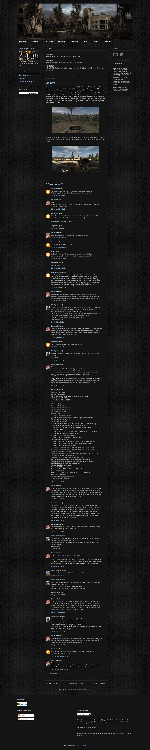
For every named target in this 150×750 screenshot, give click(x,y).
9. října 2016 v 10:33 (57, 575)
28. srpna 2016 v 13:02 (58, 228)
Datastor (54, 200)
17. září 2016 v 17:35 (57, 360)
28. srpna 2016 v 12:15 (58, 196)
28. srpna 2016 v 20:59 (58, 259)
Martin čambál (56, 535)
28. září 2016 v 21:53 (57, 481)
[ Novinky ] (22, 41)
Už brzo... (52, 82)
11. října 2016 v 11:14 (58, 595)
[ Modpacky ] (73, 41)
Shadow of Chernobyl (25, 82)
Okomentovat (53, 674)
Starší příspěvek (99, 683)
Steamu (79, 735)
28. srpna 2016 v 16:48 (58, 247)
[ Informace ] (35, 41)
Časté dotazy (124, 75)
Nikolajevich (55, 305)
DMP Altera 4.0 (57, 68)
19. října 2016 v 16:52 (58, 631)
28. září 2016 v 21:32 (57, 385)
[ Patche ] (61, 41)
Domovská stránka (76, 683)
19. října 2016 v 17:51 (58, 645)
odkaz (125, 91)
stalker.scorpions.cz (119, 733)
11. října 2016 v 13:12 (58, 612)
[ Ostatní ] (97, 41)
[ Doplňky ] (85, 41)
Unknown (54, 213)
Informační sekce (118, 73)
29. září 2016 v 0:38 (57, 531)
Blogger (83, 745)
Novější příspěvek (52, 683)
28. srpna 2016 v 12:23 (58, 209)
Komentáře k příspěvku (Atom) (82, 689)
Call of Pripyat (23, 75)
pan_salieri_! (55, 272)
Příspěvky (22, 715)
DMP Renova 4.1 (70, 62)
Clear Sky (22, 78)
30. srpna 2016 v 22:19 (58, 301)
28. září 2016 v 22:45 (57, 499)
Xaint (53, 251)
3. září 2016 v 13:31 (57, 322)
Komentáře (22, 719)
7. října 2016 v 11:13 (57, 549)
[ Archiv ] (107, 41)
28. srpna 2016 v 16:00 (58, 238)
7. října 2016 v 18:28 (57, 566)
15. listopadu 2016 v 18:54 (59, 656)
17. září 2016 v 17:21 (57, 347)
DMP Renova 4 (67, 56)
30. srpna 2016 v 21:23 (58, 287)
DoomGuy (54, 188)
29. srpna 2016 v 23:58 (58, 268)
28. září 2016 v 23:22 (57, 520)
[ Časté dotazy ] (49, 41)
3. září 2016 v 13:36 (57, 337)
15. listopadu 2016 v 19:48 (59, 669)
